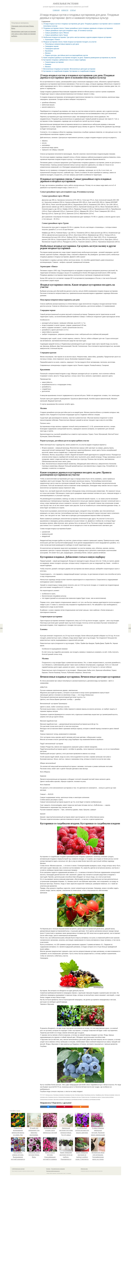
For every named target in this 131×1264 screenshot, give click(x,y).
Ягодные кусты (49, 1094)
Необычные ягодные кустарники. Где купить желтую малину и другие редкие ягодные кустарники (77, 37)
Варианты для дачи (76, 1097)
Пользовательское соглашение (58, 1168)
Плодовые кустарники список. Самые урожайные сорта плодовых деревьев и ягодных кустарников (78, 28)
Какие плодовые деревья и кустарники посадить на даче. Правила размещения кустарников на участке (79, 57)
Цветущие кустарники (58, 1099)
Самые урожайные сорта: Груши (56, 35)
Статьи (73, 10)
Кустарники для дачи (69, 1094)
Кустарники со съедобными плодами (91, 1099)
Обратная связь (84, 1168)
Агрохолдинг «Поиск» (52, 39)
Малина (48, 53)
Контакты (48, 1168)
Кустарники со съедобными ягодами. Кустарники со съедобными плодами (69, 71)
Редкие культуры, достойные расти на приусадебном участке (66, 55)
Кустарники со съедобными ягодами (73, 1099)
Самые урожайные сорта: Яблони (57, 33)
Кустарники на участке (95, 1097)
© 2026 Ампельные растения (18, 1168)
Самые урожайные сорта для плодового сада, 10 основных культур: (69, 30)
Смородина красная (52, 48)
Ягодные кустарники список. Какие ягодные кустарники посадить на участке (69, 42)
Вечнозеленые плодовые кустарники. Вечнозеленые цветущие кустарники (69, 69)
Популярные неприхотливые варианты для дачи (62, 44)
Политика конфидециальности (53, 1171)
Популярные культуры (89, 1094)
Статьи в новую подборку (107, 1097)
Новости (64, 10)
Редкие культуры (85, 1097)
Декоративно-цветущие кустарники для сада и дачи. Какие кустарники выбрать (23, 34)
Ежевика (48, 64)
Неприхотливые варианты (64, 1097)
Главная (56, 10)
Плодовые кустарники (58, 1094)
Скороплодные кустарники (54, 62)
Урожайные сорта (99, 1094)
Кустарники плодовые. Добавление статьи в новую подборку (64, 60)
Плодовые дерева (79, 1094)
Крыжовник (49, 51)
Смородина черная (51, 46)
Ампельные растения (65, 3)
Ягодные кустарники (109, 1094)
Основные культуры (53, 1097)
